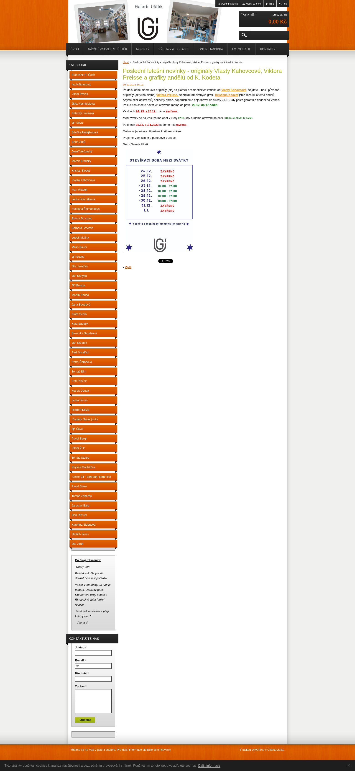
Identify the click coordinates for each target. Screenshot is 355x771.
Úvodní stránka (229, 3)
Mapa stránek (253, 3)
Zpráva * (81, 686)
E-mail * (80, 660)
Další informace (209, 765)
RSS (271, 3)
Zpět (128, 267)
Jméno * (81, 647)
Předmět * (82, 673)
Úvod (126, 62)
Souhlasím (350, 765)
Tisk (284, 3)
